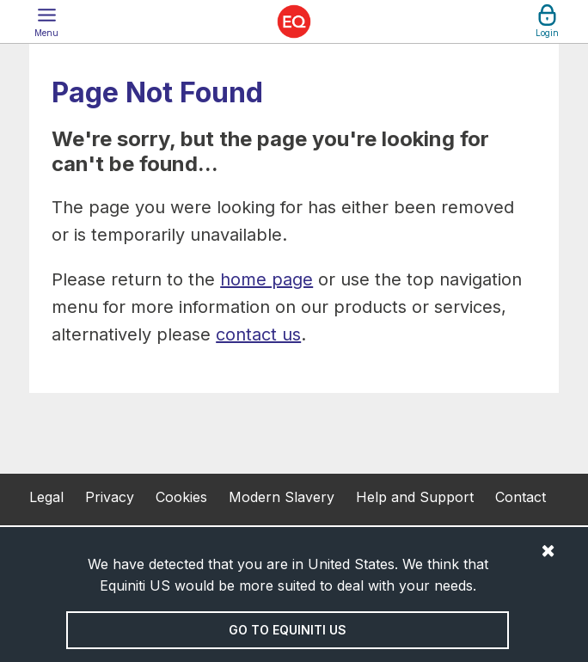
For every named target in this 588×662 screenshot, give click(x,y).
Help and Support (415, 497)
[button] (46, 21)
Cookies (181, 497)
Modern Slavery (281, 497)
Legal (46, 497)
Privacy (109, 497)
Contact (520, 497)
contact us (258, 334)
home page (266, 279)
